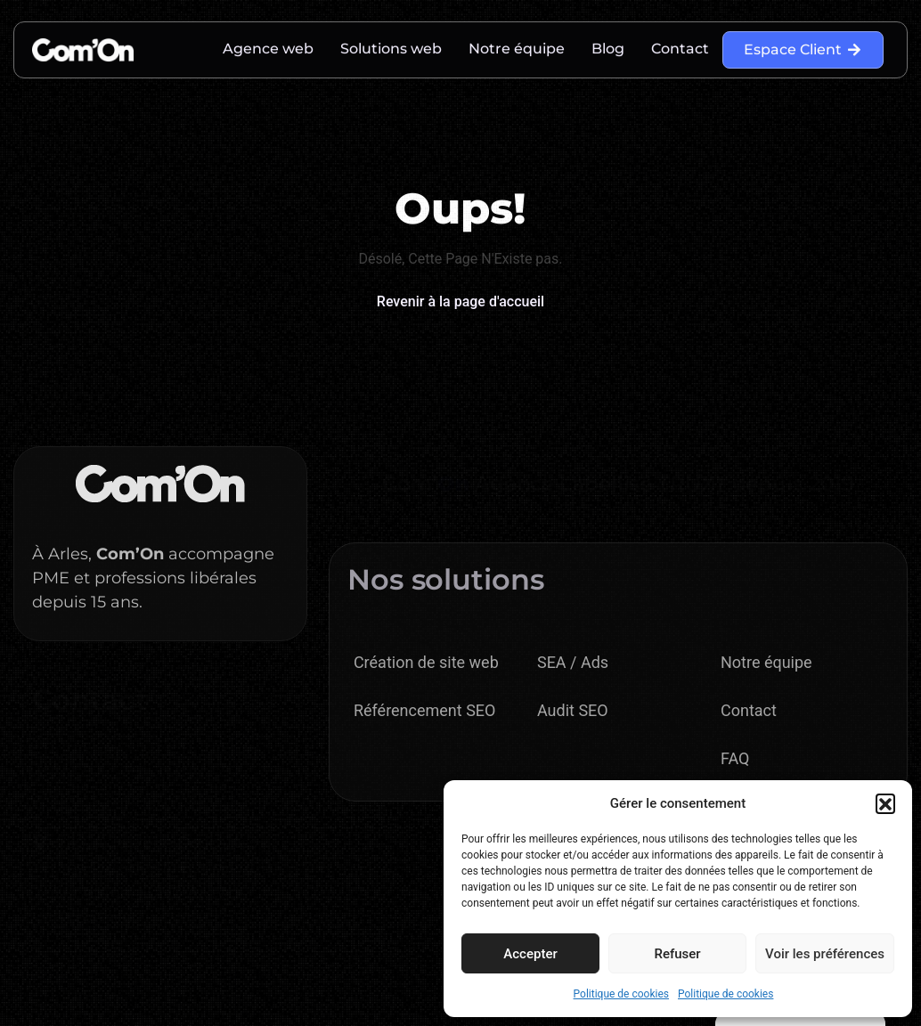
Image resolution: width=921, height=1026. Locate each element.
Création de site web (426, 662)
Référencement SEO (425, 710)
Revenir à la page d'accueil (460, 301)
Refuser (677, 954)
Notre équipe (517, 45)
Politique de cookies (621, 994)
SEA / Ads (572, 662)
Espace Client (803, 45)
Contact (680, 45)
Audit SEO (572, 710)
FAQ (735, 758)
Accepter (530, 954)
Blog (607, 45)
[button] (885, 803)
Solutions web (391, 45)
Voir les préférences (824, 954)
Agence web (268, 45)
